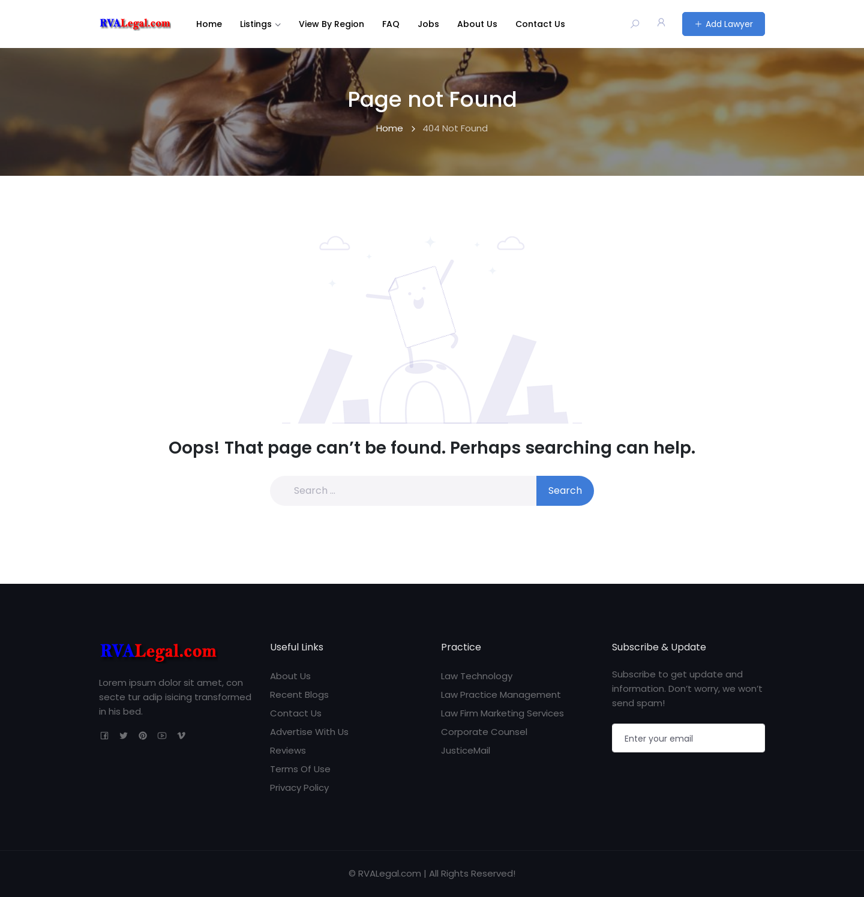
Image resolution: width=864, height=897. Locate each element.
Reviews (288, 750)
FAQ (391, 24)
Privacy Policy (299, 787)
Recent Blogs (299, 694)
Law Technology (476, 676)
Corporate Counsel (484, 731)
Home (209, 24)
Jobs (428, 24)
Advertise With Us (309, 731)
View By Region (331, 24)
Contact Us (540, 24)
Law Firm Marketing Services (502, 713)
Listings (256, 24)
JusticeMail (465, 750)
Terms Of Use (300, 769)
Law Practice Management (501, 694)
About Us (477, 24)
